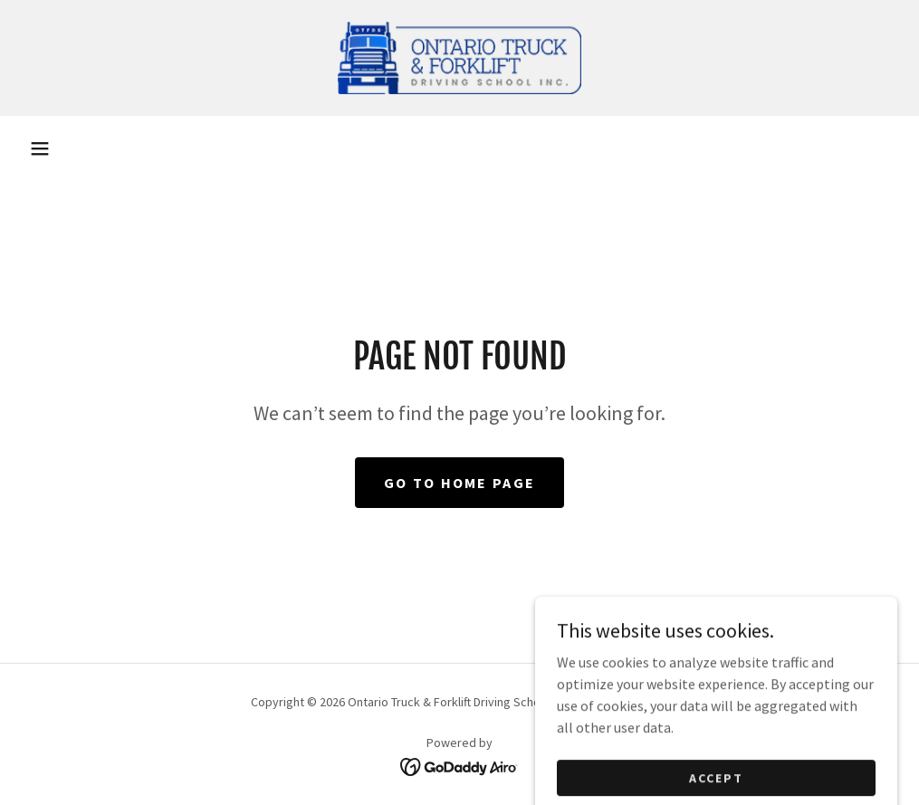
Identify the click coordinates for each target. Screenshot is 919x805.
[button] (40, 148)
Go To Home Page (459, 483)
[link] (459, 58)
